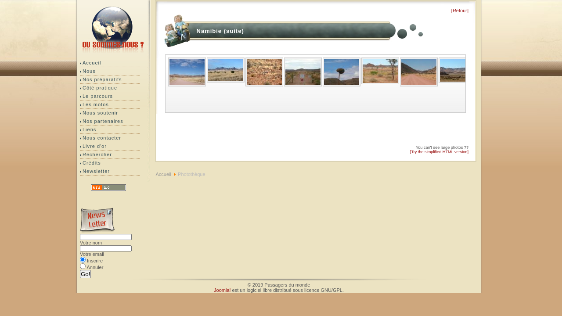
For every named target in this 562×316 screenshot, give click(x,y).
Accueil (92, 62)
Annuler (94, 267)
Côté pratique (100, 87)
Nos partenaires (103, 121)
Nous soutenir (100, 112)
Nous (89, 71)
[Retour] (459, 10)
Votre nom (91, 242)
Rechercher (97, 154)
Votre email (92, 254)
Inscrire (95, 260)
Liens (89, 129)
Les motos (96, 104)
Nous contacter (102, 137)
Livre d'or (95, 146)
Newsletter (96, 171)
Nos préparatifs (102, 79)
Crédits (92, 162)
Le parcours (98, 96)
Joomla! (222, 290)
